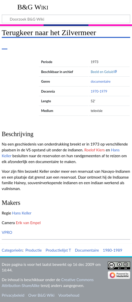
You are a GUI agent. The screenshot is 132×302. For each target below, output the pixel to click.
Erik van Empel (28, 222)
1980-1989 (112, 250)
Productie (33, 250)
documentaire (101, 81)
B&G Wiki (32, 7)
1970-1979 (99, 91)
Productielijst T (58, 250)
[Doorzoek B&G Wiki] (66, 19)
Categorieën (12, 250)
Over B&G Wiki (41, 295)
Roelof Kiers (94, 150)
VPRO (7, 232)
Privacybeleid (13, 295)
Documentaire (87, 250)
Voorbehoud (68, 295)
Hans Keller (21, 213)
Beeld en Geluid (102, 72)
